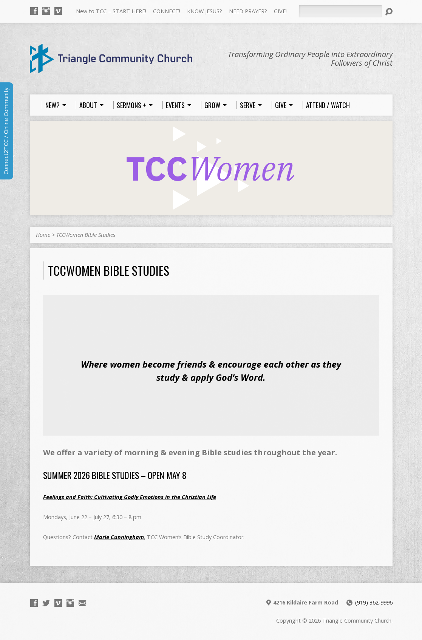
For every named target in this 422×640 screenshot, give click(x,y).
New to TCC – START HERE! (111, 11)
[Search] (340, 11)
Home (43, 234)
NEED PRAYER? (248, 11)
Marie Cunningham (119, 537)
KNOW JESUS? (204, 11)
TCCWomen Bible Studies (85, 234)
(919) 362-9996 (374, 602)
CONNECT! (166, 11)
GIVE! (280, 11)
